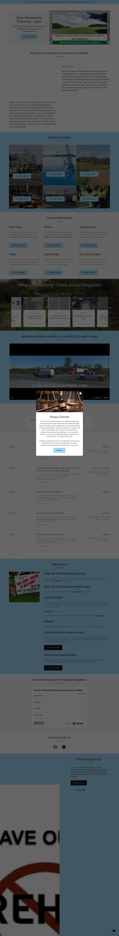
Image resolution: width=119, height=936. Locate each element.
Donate (59, 450)
